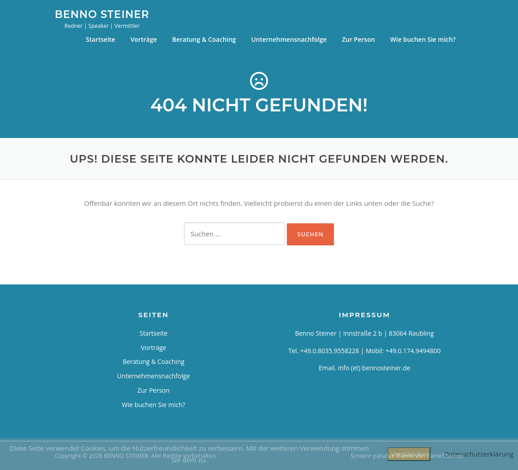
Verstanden (409, 453)
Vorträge (144, 39)
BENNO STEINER (102, 14)
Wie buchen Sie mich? (423, 39)
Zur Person (358, 39)
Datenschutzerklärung (479, 453)
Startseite (100, 39)
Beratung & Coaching (204, 39)
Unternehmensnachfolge (289, 39)
